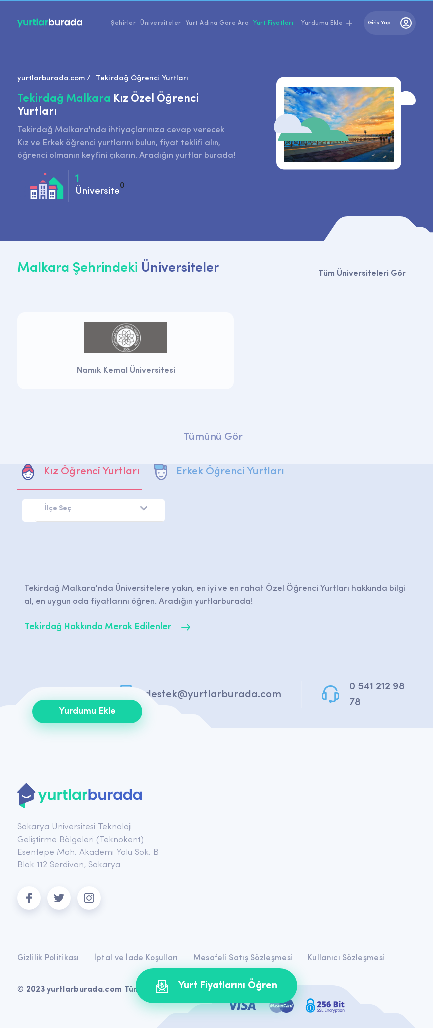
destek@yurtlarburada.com (213, 694)
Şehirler (123, 23)
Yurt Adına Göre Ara (217, 23)
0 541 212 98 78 (377, 695)
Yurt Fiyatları (273, 23)
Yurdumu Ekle (87, 711)
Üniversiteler (160, 23)
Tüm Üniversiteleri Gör (362, 273)
